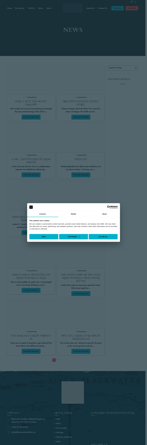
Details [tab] (73, 214)
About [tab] (104, 214)
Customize (73, 236)
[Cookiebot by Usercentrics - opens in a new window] (109, 207)
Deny (44, 236)
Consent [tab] (42, 214)
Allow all (103, 236)
